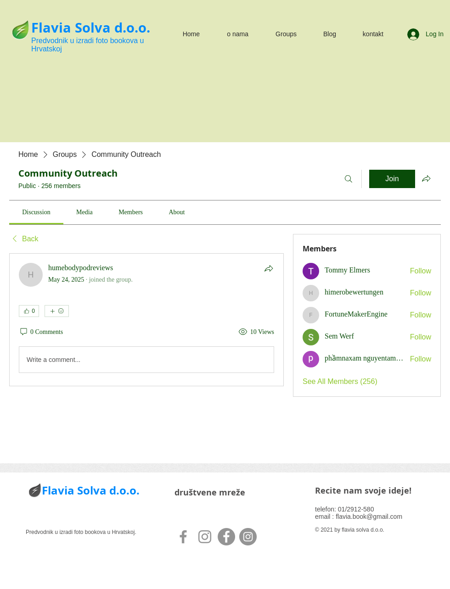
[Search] (348, 179)
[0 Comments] (41, 332)
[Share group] (426, 178)
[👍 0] (29, 311)
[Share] (268, 268)
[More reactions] (57, 311)
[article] (146, 319)
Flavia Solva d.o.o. (90, 27)
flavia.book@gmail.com (369, 516)
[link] (36, 212)
